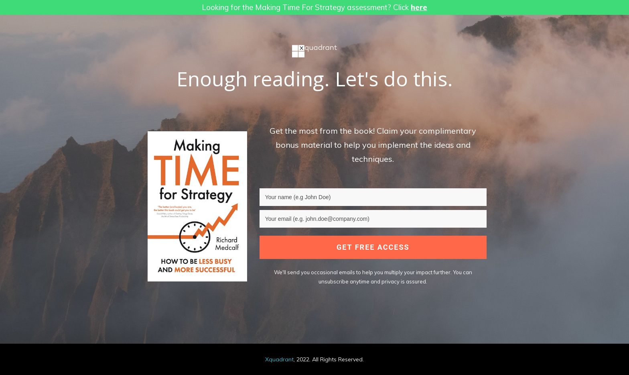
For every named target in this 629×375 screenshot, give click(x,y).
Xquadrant (279, 359)
